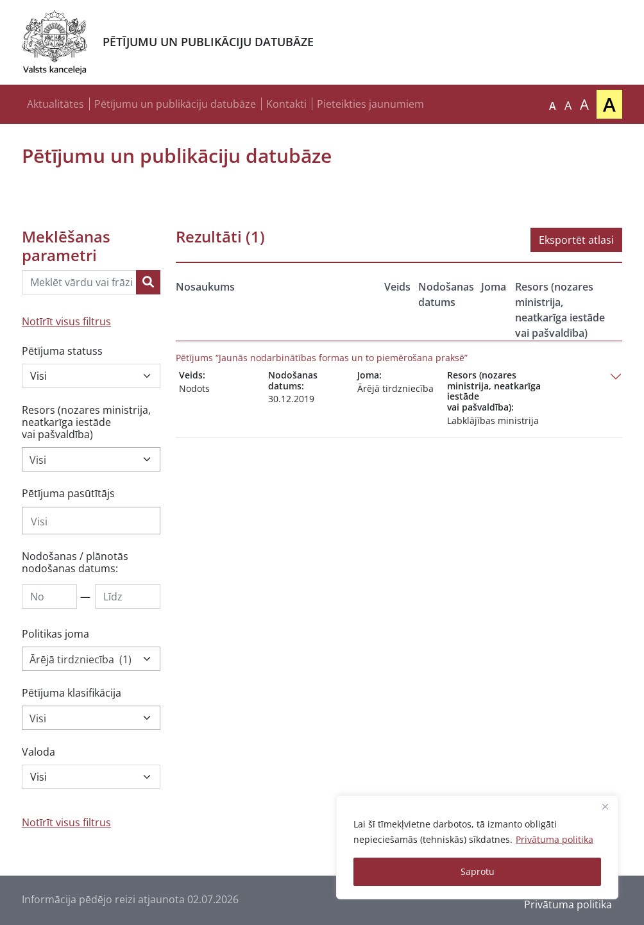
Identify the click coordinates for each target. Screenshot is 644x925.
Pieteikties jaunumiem (370, 104)
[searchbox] (91, 521)
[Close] (605, 806)
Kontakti (286, 104)
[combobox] (91, 459)
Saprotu (478, 871)
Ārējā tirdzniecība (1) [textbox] (80, 659)
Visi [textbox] (38, 460)
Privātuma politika (554, 839)
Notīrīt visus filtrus (66, 321)
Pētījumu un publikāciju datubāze (175, 104)
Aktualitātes (55, 104)
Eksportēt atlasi (576, 240)
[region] (477, 847)
